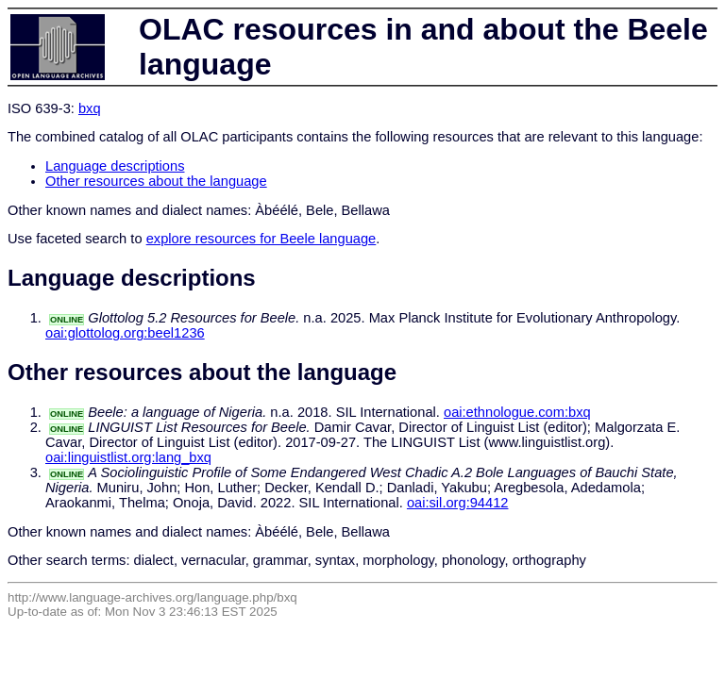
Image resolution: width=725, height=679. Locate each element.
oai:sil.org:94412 (458, 502)
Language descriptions (115, 166)
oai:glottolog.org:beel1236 (125, 332)
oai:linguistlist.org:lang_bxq (128, 457)
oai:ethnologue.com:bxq (517, 412)
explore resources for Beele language (261, 238)
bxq (89, 108)
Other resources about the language (156, 181)
